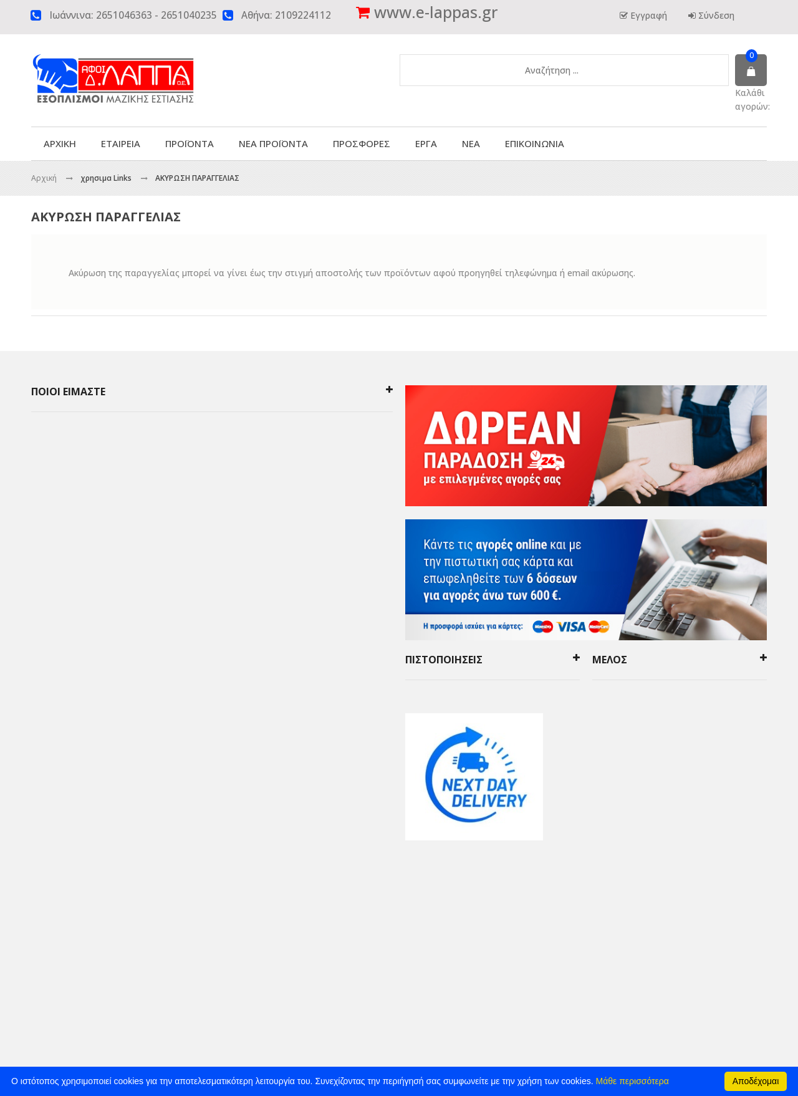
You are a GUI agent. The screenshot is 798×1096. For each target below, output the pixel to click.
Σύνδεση (715, 15)
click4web (552, 927)
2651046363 (124, 15)
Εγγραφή (647, 15)
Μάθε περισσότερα (632, 1081)
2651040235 (189, 15)
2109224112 (303, 15)
